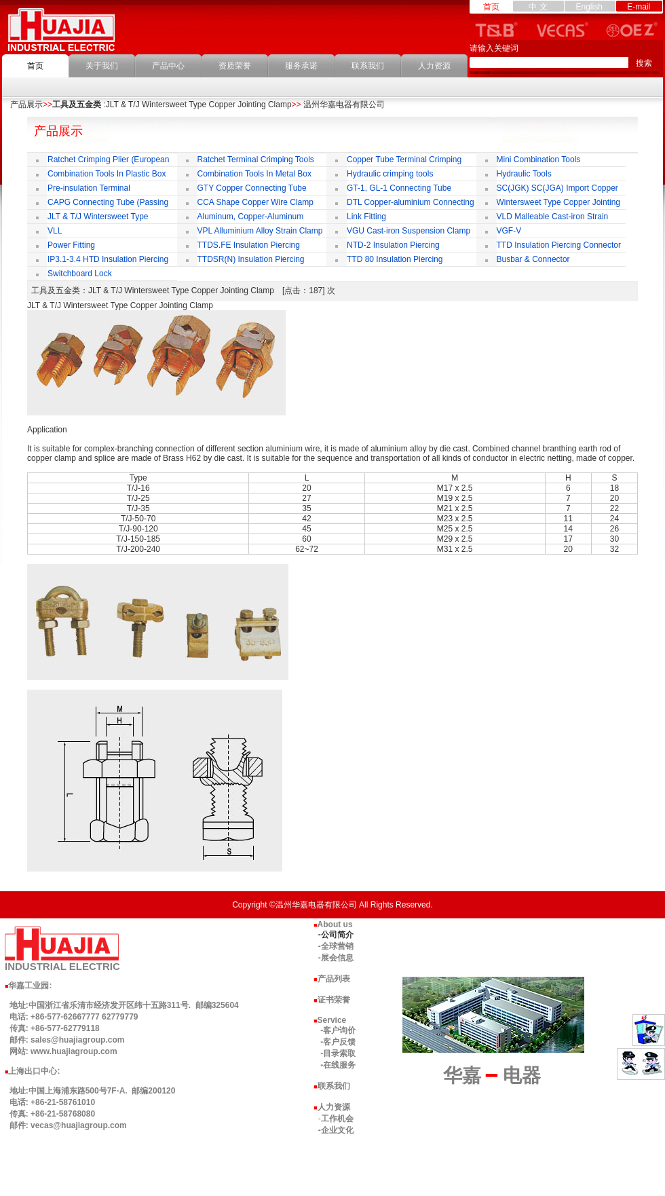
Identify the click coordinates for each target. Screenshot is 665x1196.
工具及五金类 (76, 104)
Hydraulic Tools (524, 174)
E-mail (638, 7)
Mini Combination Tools (539, 159)
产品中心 (168, 66)
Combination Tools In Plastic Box (107, 174)
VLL (55, 231)
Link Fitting (366, 216)
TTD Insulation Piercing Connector (559, 245)
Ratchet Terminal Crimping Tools (255, 159)
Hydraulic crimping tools (390, 174)
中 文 (538, 7)
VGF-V (509, 231)
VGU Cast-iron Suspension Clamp (408, 231)
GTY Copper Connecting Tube (252, 188)
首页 (35, 66)
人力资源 (434, 66)
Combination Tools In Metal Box (254, 174)
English (588, 7)
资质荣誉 (234, 66)
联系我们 (368, 66)
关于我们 (102, 66)
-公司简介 (336, 934)
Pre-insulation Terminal (89, 188)
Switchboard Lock (80, 273)
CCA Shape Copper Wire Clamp (255, 202)
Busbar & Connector (533, 259)
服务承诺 (301, 66)
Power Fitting (71, 245)
